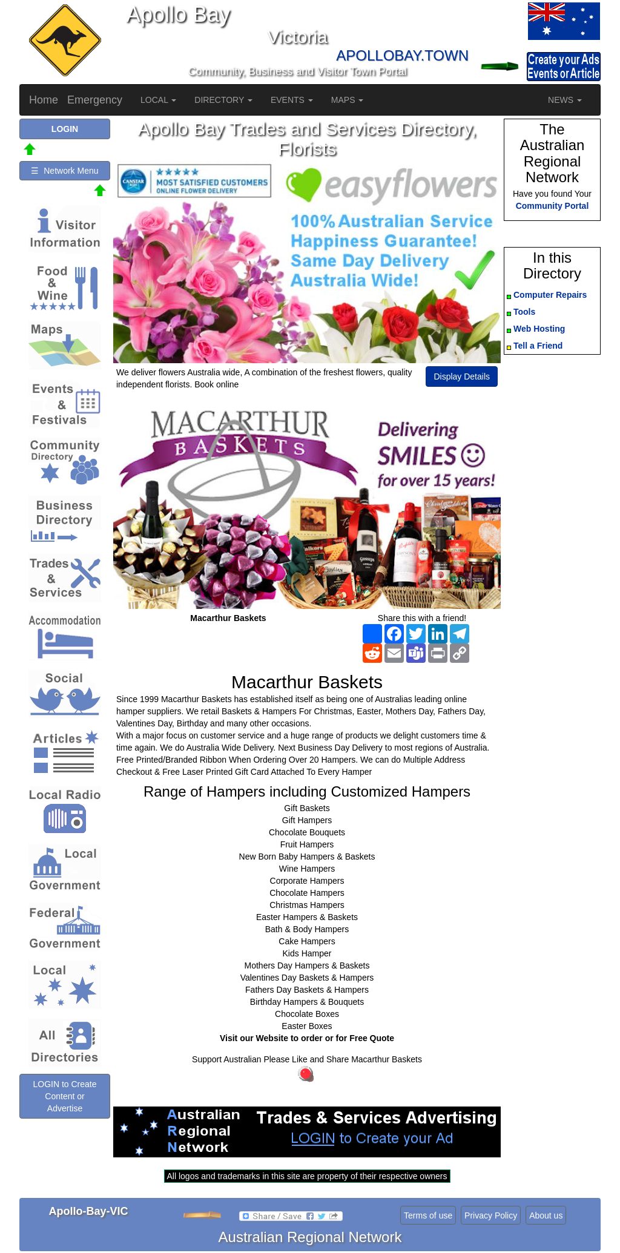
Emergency (94, 100)
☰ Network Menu (64, 171)
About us (545, 1215)
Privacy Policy (490, 1215)
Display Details (462, 376)
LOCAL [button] (158, 100)
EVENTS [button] (292, 100)
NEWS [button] (565, 100)
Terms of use (428, 1215)
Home (43, 100)
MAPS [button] (347, 100)
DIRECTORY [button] (223, 100)
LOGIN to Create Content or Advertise (64, 1096)
